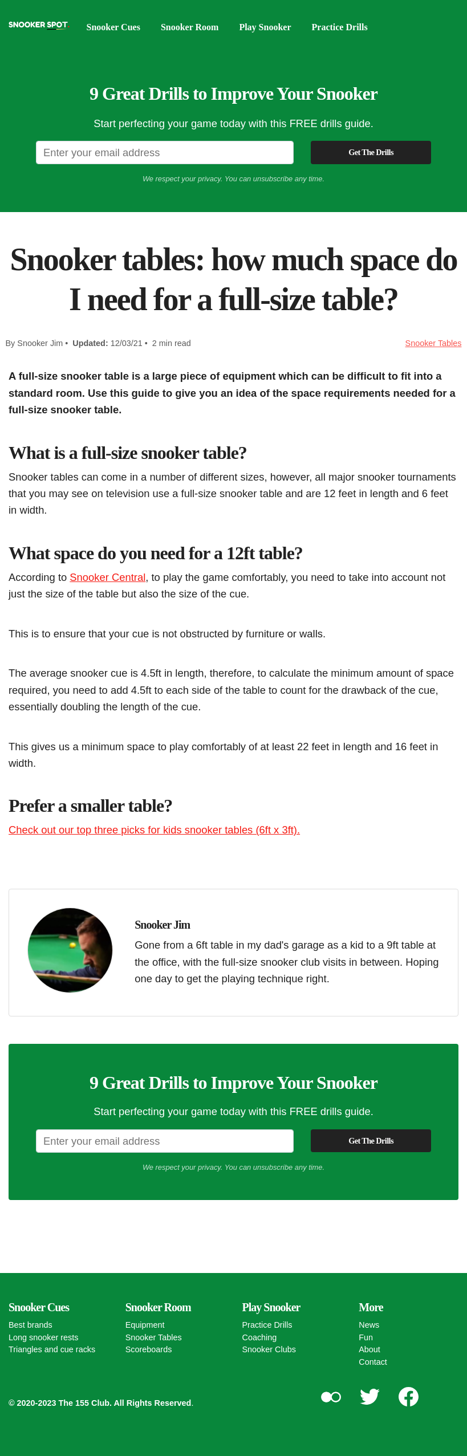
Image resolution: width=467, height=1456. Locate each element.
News (369, 1324)
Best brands (30, 1324)
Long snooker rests (43, 1337)
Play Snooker (265, 27)
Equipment (145, 1324)
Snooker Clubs (269, 1349)
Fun (366, 1337)
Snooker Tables (433, 343)
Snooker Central (107, 577)
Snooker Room (190, 27)
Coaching (259, 1337)
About (369, 1349)
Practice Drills (340, 27)
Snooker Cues (113, 27)
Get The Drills (370, 152)
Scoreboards (148, 1349)
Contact (373, 1361)
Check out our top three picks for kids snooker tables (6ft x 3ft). (154, 830)
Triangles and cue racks (52, 1349)
